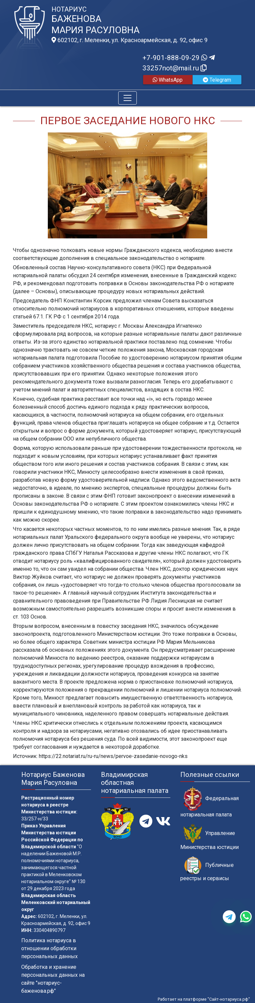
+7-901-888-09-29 (178, 58)
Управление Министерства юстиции (209, 837)
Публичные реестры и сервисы (207, 868)
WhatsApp (168, 80)
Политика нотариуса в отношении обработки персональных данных (49, 948)
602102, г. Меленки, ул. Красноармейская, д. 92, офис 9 (129, 40)
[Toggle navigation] (127, 98)
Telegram (217, 80)
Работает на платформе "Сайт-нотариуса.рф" (204, 999)
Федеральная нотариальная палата (209, 802)
